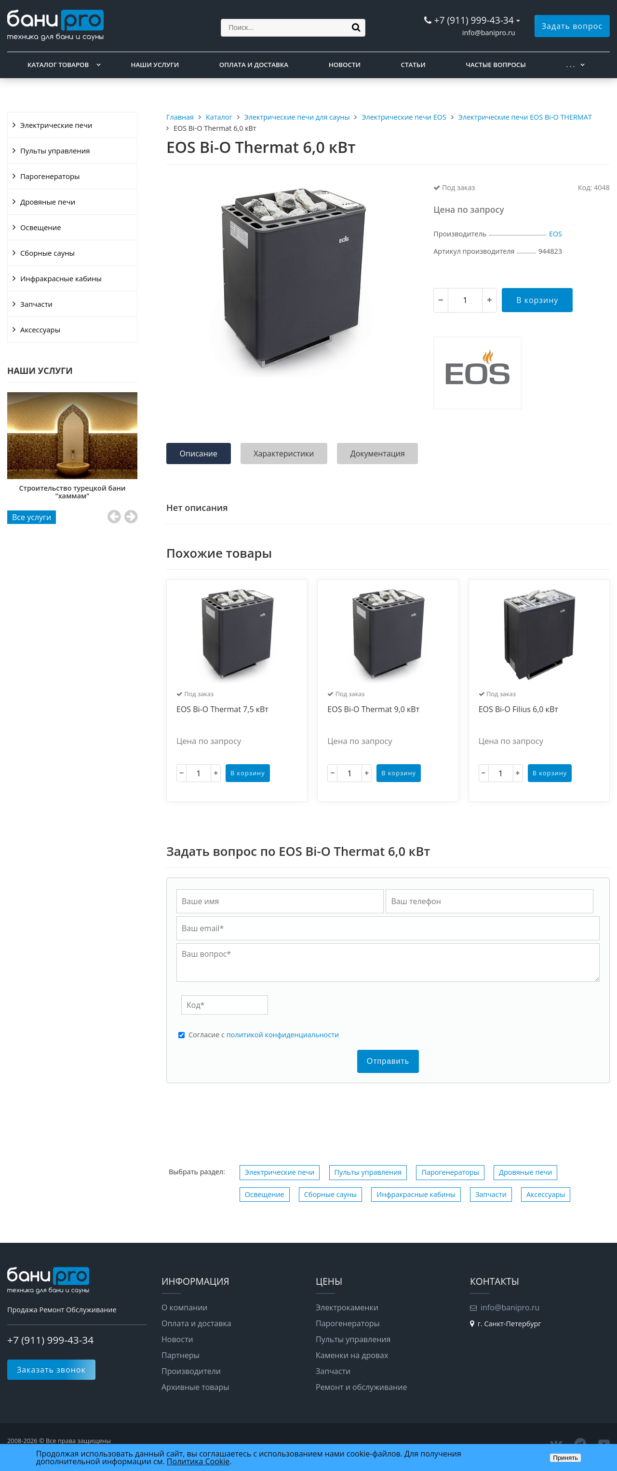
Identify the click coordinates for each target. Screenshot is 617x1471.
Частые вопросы (495, 64)
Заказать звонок (51, 1369)
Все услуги (31, 517)
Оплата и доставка (253, 64)
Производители (191, 1371)
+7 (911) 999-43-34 (473, 20)
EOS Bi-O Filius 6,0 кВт (518, 710)
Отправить (388, 1061)
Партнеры (180, 1355)
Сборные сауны (47, 253)
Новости (345, 64)
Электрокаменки (347, 1307)
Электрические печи (56, 125)
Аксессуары (40, 329)
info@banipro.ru (488, 32)
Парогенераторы (50, 176)
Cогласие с (263, 1034)
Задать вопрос (572, 26)
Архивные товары (195, 1387)
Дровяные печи (47, 201)
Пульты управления (55, 150)
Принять (565, 1457)
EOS (555, 233)
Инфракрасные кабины (61, 278)
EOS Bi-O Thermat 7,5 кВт (222, 710)
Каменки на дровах (352, 1355)
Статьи (413, 64)
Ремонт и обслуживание (361, 1387)
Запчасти (36, 304)
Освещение (40, 227)
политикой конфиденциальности (283, 1034)
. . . (570, 64)
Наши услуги (155, 64)
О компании (184, 1307)
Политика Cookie (198, 1461)
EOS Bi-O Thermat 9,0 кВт (373, 710)
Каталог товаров (58, 64)
